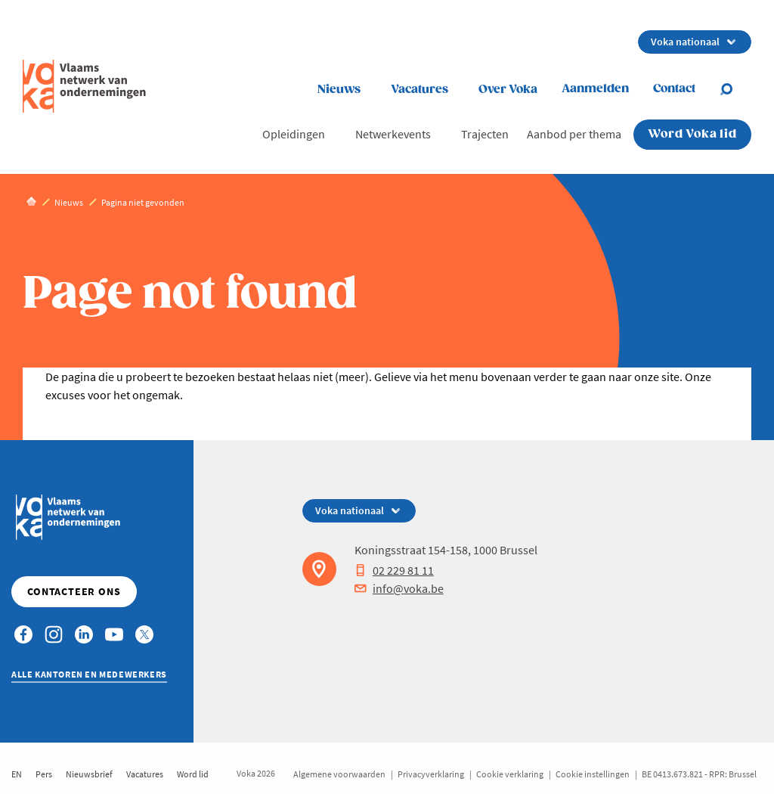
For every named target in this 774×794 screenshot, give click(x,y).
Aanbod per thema (574, 133)
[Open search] (735, 89)
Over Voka (507, 89)
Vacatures (419, 89)
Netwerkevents (393, 133)
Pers (44, 774)
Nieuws (339, 89)
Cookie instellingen (593, 774)
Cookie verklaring (509, 774)
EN (16, 774)
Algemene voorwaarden (339, 774)
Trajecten (485, 133)
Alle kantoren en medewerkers (89, 674)
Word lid (193, 774)
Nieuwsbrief (89, 774)
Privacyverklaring (431, 774)
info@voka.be (399, 588)
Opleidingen (293, 133)
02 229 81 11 (394, 570)
